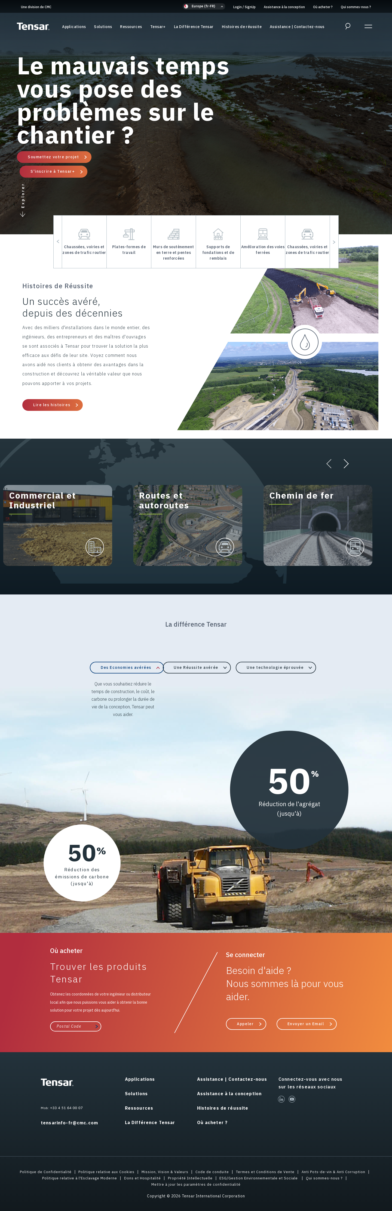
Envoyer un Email (305, 1023)
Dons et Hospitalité (142, 1177)
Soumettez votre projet (53, 156)
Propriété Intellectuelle (191, 1177)
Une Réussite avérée (196, 667)
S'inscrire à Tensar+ (52, 171)
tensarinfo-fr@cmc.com (69, 1122)
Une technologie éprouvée (275, 667)
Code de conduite (213, 1171)
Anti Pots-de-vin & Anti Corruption (337, 1171)
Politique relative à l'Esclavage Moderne (76, 1177)
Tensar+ (158, 27)
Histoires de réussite (242, 27)
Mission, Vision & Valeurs (164, 1171)
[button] (204, 6)
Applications (74, 27)
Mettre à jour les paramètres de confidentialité (196, 1183)
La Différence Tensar (194, 27)
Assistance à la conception (284, 7)
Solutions (103, 27)
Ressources (131, 27)
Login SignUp (244, 7)
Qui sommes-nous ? (356, 7)
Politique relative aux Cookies (104, 1171)
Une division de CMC (36, 7)
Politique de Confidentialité (41, 1171)
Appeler (245, 1023)
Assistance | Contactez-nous (297, 27)
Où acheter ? (323, 7)
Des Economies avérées (126, 667)
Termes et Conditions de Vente (267, 1171)
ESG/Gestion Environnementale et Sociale (263, 1177)
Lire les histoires (51, 404)
